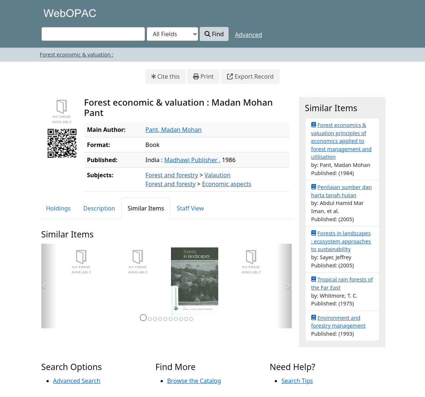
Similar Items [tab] (146, 208)
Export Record (250, 76)
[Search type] (172, 34)
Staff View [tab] (190, 208)
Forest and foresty (170, 184)
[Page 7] (176, 319)
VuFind (54, 12)
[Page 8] (181, 319)
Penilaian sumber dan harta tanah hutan (341, 191)
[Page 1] (143, 317)
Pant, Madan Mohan (173, 130)
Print (203, 76)
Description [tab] (99, 208)
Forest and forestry (171, 175)
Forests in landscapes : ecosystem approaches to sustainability (341, 241)
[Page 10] (191, 319)
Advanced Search (76, 381)
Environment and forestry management (338, 321)
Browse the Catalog (194, 381)
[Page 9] (186, 319)
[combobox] (93, 34)
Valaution (218, 175)
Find (214, 34)
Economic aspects (226, 184)
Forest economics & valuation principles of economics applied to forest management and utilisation (341, 140)
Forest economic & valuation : (76, 54)
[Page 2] (150, 319)
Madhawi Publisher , (192, 160)
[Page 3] (155, 319)
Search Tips (297, 381)
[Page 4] (160, 319)
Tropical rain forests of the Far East (342, 283)
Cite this (165, 76)
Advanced (248, 35)
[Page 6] (170, 319)
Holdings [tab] (58, 208)
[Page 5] (165, 319)
